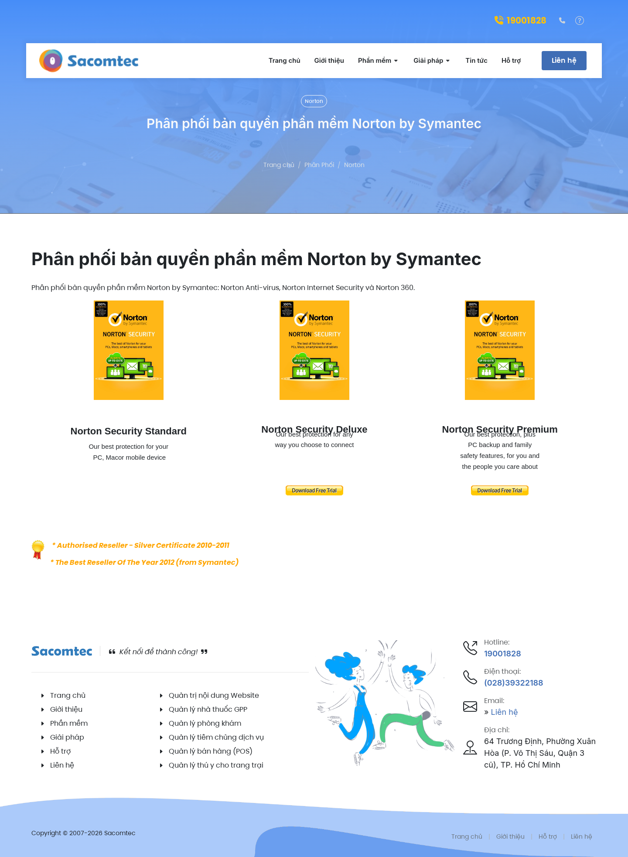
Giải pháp (67, 737)
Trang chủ (278, 164)
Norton (314, 101)
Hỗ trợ (60, 751)
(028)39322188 (513, 682)
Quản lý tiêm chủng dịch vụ (216, 737)
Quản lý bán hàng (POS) (211, 751)
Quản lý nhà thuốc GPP (208, 709)
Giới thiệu (66, 709)
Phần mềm (69, 723)
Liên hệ (564, 60)
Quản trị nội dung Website (214, 695)
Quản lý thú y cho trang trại (216, 765)
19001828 (520, 20)
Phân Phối (319, 164)
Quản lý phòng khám (205, 723)
